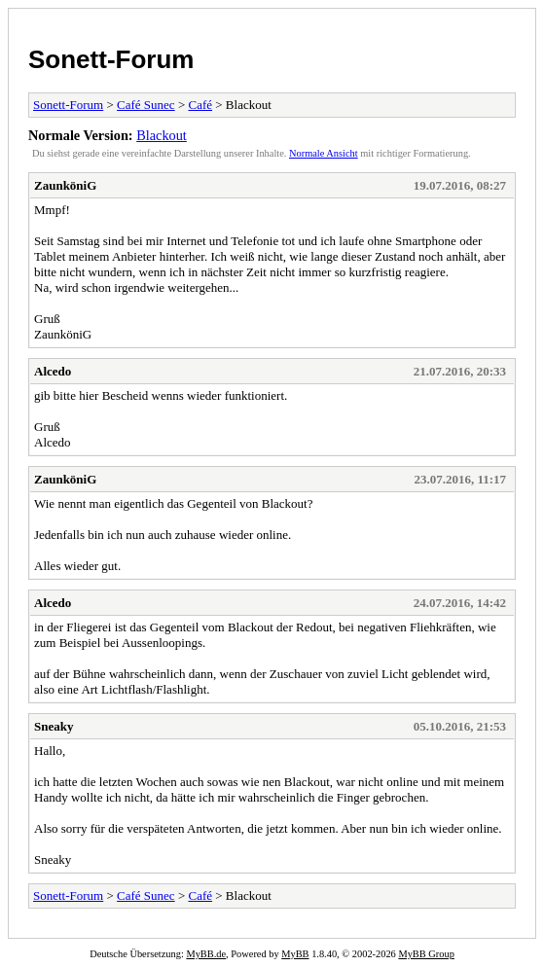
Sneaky (53, 726)
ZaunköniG (65, 185)
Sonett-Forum (111, 59)
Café (200, 104)
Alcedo (52, 371)
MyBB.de (206, 954)
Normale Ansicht (323, 153)
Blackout (161, 135)
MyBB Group (425, 954)
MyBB (294, 954)
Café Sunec (146, 104)
